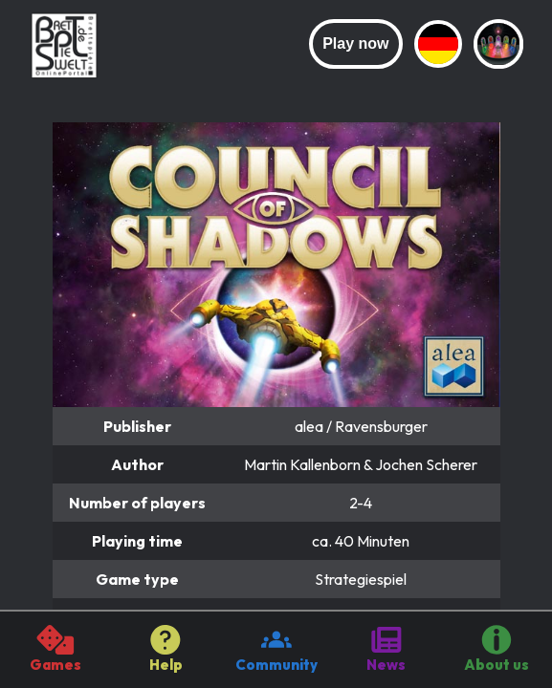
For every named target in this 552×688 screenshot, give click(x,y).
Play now (355, 43)
